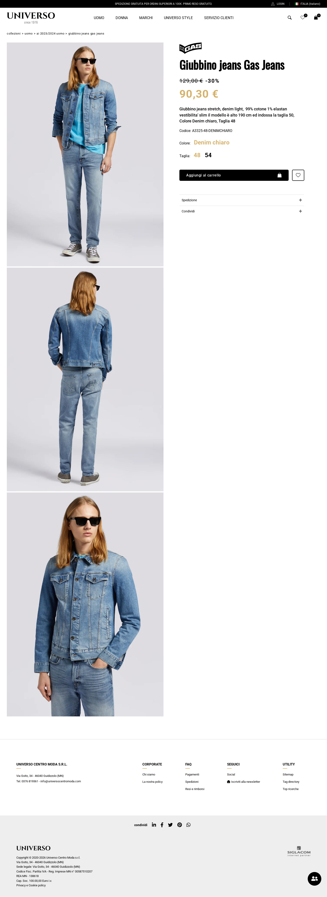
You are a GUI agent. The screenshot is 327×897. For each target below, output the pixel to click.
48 (197, 155)
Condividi (188, 211)
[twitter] (170, 825)
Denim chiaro (212, 143)
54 (208, 155)
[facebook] (162, 825)
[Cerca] (290, 18)
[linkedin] (154, 825)
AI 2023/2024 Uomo (50, 33)
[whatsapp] (188, 825)
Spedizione (189, 200)
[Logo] (31, 18)
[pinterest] (179, 825)
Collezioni (14, 33)
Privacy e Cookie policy (31, 885)
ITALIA (307, 3)
